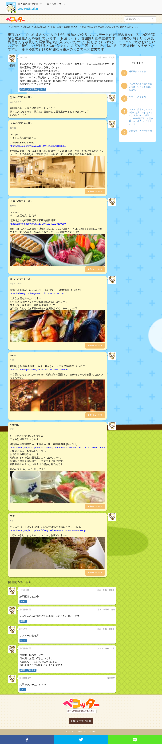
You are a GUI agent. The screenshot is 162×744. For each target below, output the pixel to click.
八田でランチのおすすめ (140, 131)
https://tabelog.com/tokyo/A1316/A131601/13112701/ (38, 293)
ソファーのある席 (137, 97)
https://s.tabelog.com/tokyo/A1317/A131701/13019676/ (39, 369)
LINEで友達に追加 (28, 8)
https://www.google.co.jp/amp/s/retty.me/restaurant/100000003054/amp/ (48, 530)
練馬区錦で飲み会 (137, 71)
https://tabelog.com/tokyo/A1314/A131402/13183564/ (38, 146)
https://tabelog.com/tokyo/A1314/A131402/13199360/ (38, 223)
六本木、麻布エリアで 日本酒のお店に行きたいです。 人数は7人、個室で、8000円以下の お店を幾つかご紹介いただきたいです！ (141, 117)
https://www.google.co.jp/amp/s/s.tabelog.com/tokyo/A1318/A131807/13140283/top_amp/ (57, 447)
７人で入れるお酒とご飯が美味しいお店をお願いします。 (140, 87)
